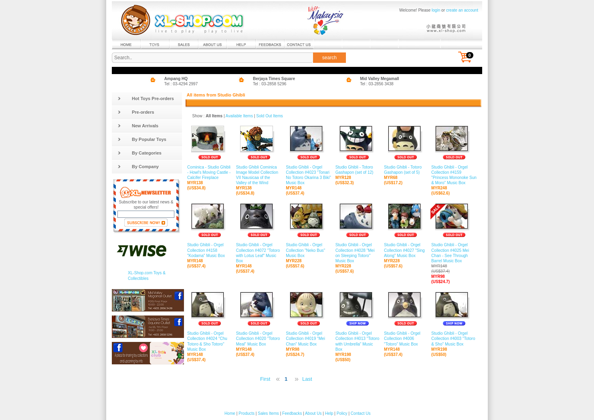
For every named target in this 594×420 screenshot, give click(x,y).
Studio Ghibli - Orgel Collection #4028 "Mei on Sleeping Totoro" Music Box (357, 253)
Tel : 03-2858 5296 (270, 84)
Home (229, 413)
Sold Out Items (269, 116)
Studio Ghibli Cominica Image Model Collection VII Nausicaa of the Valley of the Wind (259, 175)
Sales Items (268, 413)
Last (307, 379)
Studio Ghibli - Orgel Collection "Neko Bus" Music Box (308, 250)
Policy (342, 413)
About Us (313, 413)
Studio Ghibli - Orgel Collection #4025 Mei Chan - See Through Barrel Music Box (454, 258)
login (436, 10)
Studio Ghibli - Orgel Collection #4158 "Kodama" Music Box (209, 250)
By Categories (139, 153)
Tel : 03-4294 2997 (181, 84)
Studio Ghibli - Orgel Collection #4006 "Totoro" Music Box (405, 338)
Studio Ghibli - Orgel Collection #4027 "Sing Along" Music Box (405, 250)
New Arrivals (137, 126)
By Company (138, 166)
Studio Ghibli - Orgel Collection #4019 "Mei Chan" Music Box (308, 338)
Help (329, 413)
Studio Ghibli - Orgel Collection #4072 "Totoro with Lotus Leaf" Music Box (259, 253)
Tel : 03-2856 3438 (377, 84)
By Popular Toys (141, 139)
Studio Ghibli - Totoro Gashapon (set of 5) (405, 170)
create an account (462, 10)
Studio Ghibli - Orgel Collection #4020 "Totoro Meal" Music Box (259, 338)
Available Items (239, 116)
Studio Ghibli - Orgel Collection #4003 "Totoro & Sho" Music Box (454, 338)
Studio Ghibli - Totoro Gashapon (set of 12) (357, 170)
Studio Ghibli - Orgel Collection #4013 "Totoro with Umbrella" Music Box (357, 341)
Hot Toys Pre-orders (145, 98)
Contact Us (361, 413)
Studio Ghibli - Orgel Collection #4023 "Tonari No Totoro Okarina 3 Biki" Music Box (308, 175)
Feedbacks (292, 413)
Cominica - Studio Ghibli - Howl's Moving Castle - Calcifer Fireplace (209, 172)
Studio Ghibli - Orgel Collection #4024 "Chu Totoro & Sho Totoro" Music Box (209, 341)
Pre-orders (135, 112)
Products (246, 413)
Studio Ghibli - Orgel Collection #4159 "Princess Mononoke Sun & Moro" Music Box (454, 175)
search (329, 57)
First (265, 379)
